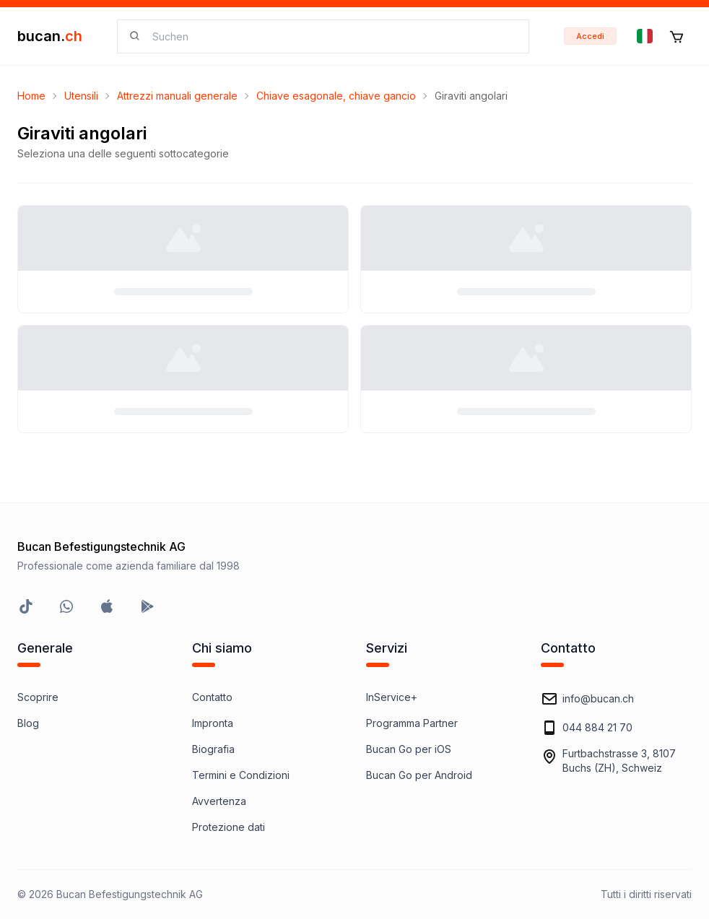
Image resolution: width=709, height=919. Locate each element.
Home (31, 96)
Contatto (212, 697)
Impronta (212, 723)
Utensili (81, 96)
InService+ (391, 697)
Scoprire (37, 697)
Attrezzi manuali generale (177, 96)
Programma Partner (412, 723)
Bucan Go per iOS (408, 749)
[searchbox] (332, 36)
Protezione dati (228, 827)
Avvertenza (219, 801)
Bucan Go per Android (419, 775)
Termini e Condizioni (241, 775)
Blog (28, 723)
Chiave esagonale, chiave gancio (336, 96)
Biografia (213, 749)
